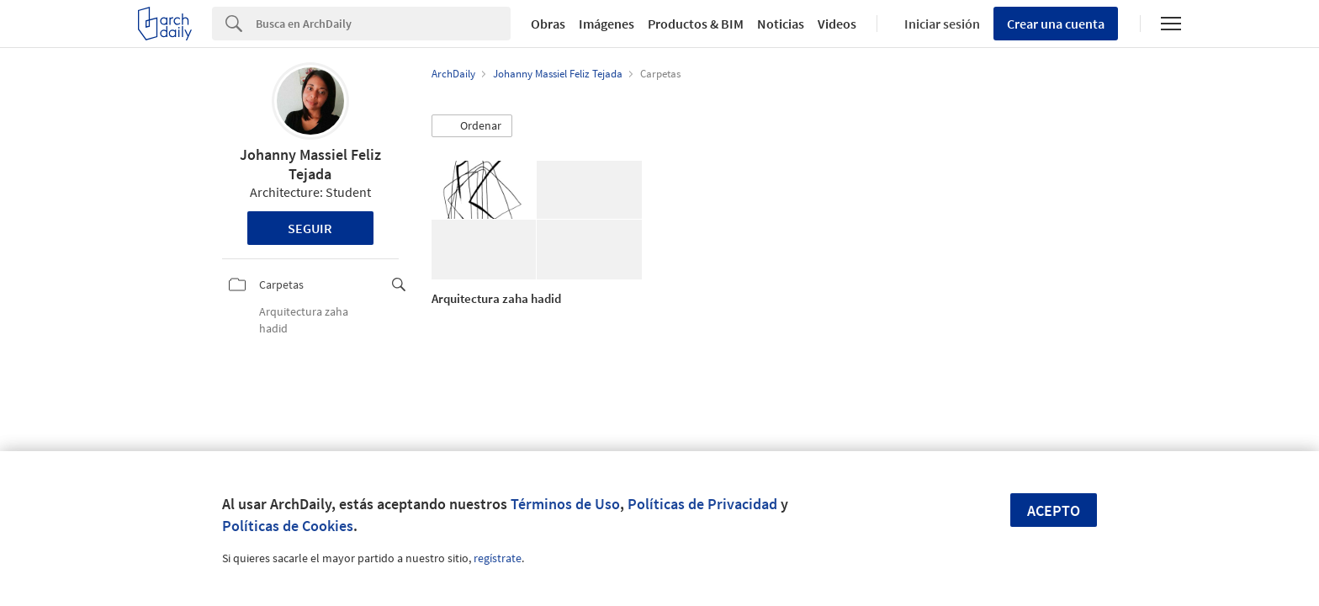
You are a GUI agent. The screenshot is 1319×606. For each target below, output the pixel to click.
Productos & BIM (696, 23)
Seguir (310, 228)
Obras (548, 23)
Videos (837, 23)
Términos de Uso (565, 503)
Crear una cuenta (1055, 23)
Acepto (1053, 510)
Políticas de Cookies (287, 525)
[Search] (383, 23)
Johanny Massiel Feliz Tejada (310, 164)
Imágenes (606, 23)
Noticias (780, 23)
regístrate (498, 558)
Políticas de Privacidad (702, 503)
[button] (472, 126)
